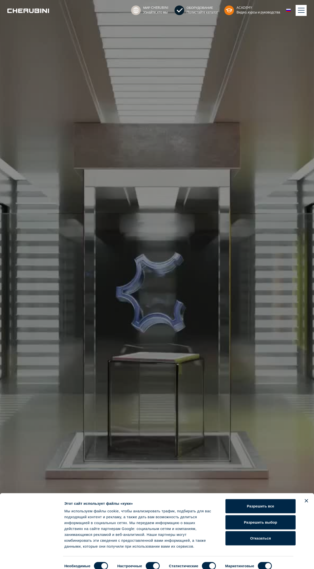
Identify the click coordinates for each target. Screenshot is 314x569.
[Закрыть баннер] (306, 486)
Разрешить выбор (260, 508)
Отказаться (260, 524)
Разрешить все (260, 492)
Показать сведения (82, 559)
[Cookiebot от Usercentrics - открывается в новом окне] (31, 559)
